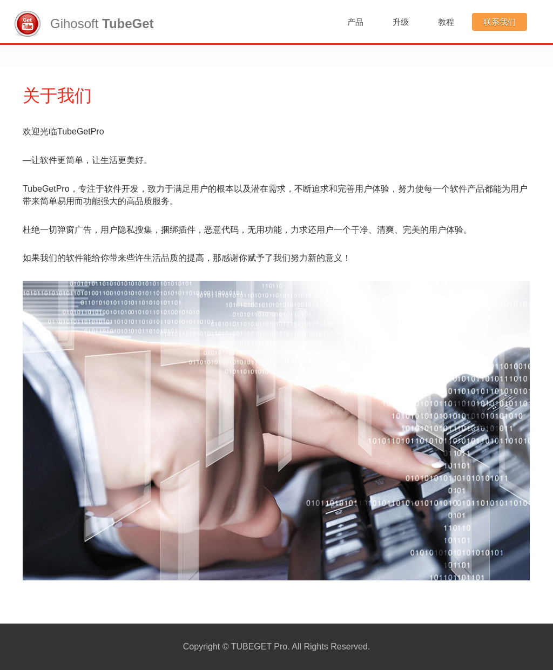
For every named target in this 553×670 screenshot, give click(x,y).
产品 (355, 21)
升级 (401, 21)
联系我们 (499, 21)
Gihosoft (84, 24)
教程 (446, 21)
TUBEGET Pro (259, 646)
